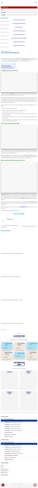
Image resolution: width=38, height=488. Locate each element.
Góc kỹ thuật (3, 12)
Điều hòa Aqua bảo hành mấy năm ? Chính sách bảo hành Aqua (12, 323)
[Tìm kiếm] (34, 2)
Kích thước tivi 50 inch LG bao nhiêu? (29, 226)
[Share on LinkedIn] (23, 214)
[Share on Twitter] (18, 214)
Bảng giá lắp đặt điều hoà (5, 470)
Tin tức (2, 9)
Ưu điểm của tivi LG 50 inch (6, 65)
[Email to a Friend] (20, 214)
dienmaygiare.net (10, 436)
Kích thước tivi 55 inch (19, 27)
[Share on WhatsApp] (14, 214)
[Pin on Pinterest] (22, 214)
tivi (8, 155)
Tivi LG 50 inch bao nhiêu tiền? (7, 66)
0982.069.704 (23, 206)
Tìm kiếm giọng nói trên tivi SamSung (19, 23)
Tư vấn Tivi (10, 51)
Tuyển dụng (3, 14)
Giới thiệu (2, 465)
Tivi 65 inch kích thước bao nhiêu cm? (19, 30)
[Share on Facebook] (16, 214)
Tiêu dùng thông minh (5, 7)
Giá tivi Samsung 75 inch (14, 210)
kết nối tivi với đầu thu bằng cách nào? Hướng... (19, 38)
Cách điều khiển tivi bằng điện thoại (19, 34)
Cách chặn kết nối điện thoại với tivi (19, 19)
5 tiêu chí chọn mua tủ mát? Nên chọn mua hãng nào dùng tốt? (12, 253)
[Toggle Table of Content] (14, 64)
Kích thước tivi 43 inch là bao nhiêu (19, 45)
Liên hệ (2, 467)
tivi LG (18, 58)
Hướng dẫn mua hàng (4, 472)
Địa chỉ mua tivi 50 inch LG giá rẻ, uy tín (8, 67)
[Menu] (2, 2)
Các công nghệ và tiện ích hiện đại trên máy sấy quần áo (11, 276)
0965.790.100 (10, 432)
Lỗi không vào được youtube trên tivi (19, 41)
